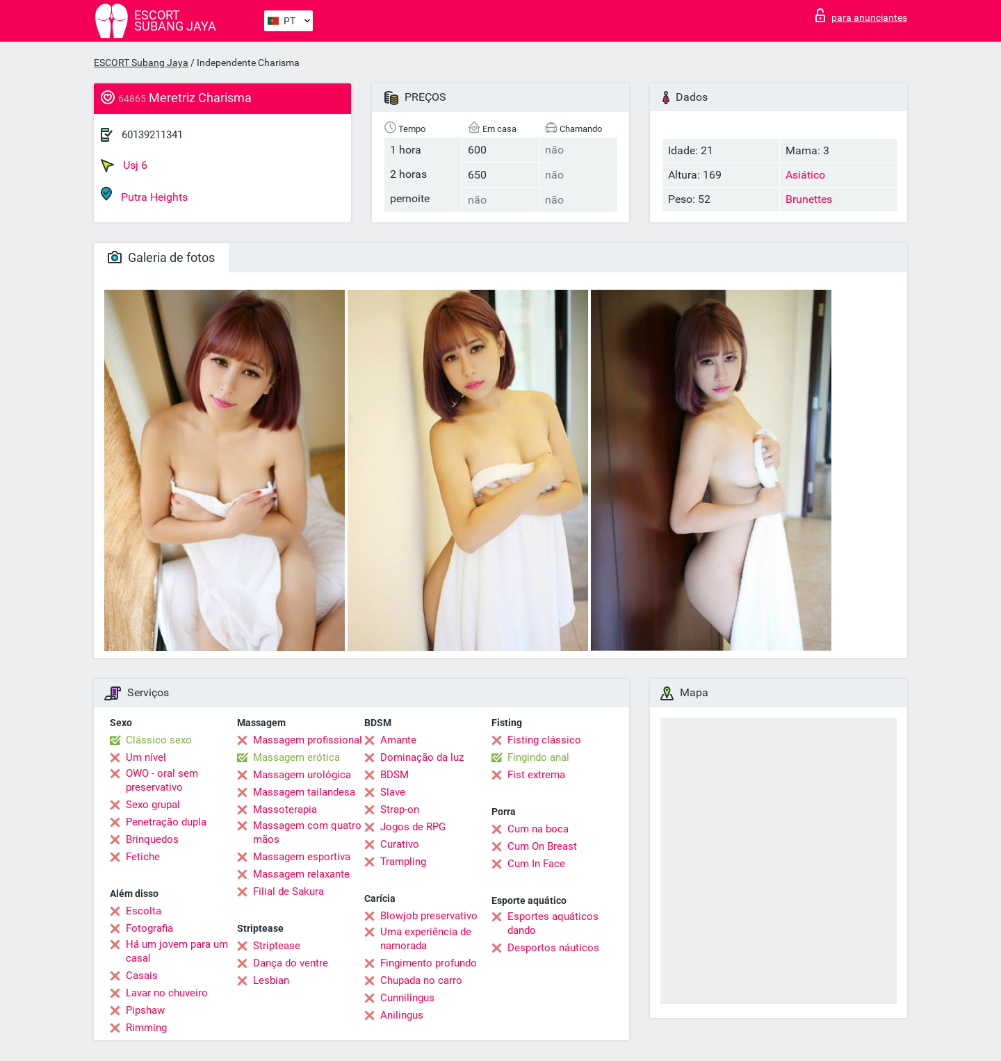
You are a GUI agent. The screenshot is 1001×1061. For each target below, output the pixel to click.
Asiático (805, 174)
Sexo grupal (153, 804)
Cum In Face (536, 863)
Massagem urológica (302, 774)
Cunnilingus (407, 998)
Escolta (143, 911)
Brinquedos (152, 839)
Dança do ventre (290, 963)
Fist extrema (536, 774)
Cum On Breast (542, 846)
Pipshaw (145, 1010)
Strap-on (399, 809)
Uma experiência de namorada (425, 939)
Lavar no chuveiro (167, 993)
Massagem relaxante (301, 874)
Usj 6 (124, 165)
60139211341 (152, 135)
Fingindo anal (538, 757)
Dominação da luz (422, 757)
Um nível (146, 757)
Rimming (146, 1027)
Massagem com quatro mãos (307, 832)
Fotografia (149, 928)
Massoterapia (285, 809)
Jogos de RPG (413, 827)
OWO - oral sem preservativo (162, 780)
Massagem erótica (296, 757)
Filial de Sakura (288, 891)
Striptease (276, 945)
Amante (398, 740)
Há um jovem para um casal (177, 951)
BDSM (394, 774)
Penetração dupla (166, 822)
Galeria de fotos (161, 257)
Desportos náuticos (553, 947)
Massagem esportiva (301, 856)
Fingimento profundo (428, 963)
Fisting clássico (544, 740)
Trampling (403, 861)
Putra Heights (144, 195)
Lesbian (271, 980)
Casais (142, 975)
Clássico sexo (159, 740)
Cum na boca (538, 829)
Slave (392, 792)
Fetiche (143, 856)
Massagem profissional (307, 740)
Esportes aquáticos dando (553, 923)
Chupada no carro (421, 980)
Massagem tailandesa (304, 792)
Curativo (399, 844)
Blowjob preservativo (429, 916)
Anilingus (401, 1015)
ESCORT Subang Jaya (141, 62)
